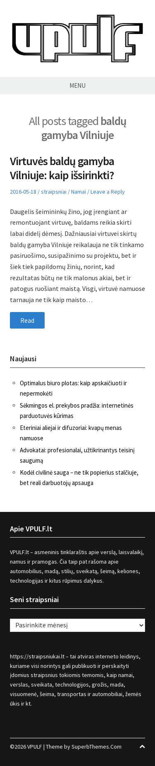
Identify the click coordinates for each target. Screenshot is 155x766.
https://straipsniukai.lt (37, 656)
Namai (78, 191)
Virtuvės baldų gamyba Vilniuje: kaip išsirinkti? (62, 168)
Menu (77, 85)
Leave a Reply (108, 191)
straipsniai (54, 191)
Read (27, 320)
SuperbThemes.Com (97, 746)
